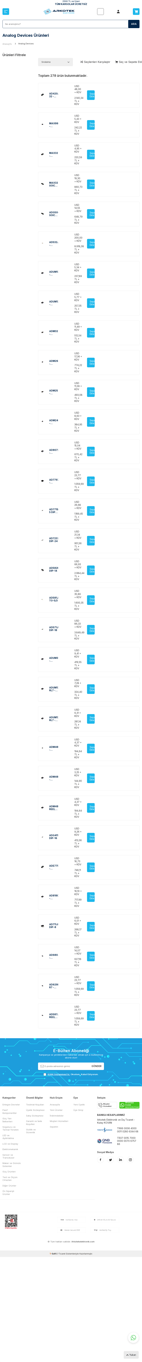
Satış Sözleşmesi (34, 1115)
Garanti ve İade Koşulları (34, 1122)
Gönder (96, 1066)
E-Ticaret (60, 1253)
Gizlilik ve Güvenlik (31, 1131)
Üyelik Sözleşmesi (35, 1110)
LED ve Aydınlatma (8, 1136)
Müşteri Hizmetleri (59, 1121)
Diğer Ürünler (9, 1185)
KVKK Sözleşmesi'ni (58, 1074)
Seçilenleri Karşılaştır (95, 62)
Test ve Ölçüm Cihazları (9, 1178)
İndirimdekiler (57, 1115)
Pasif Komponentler (9, 1111)
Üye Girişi (78, 1110)
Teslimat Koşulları (35, 1104)
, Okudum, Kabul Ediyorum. (71, 1074)
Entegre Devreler (11, 1104)
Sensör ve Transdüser (8, 1156)
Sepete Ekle (92, 95)
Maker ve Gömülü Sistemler (11, 1164)
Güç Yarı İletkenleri (7, 1120)
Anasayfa (7, 44)
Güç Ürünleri (9, 1171)
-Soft (52, 1253)
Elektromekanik (10, 1149)
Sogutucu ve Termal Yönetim (10, 1128)
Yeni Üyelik (79, 1104)
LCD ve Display (10, 1143)
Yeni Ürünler (56, 1110)
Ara (134, 23)
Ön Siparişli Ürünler (8, 1192)
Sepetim (54, 1126)
